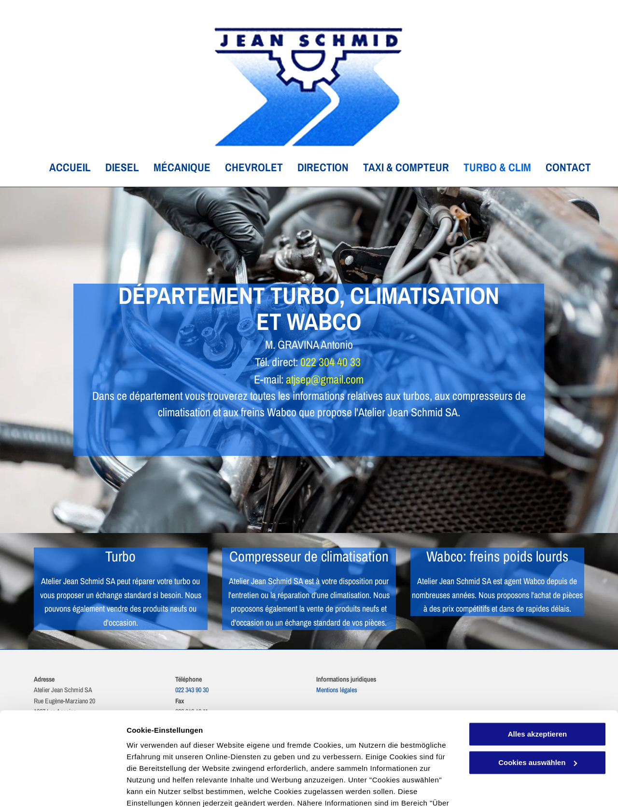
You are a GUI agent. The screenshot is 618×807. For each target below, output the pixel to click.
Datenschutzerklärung (237, 761)
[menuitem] (63, 167)
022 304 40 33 (330, 361)
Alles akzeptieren (537, 681)
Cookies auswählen (160, 788)
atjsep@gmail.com (325, 379)
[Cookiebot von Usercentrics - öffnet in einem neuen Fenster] (62, 788)
